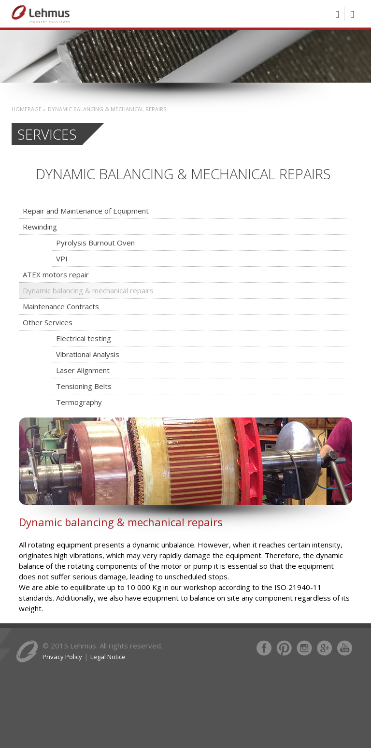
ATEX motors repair (56, 274)
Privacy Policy (62, 656)
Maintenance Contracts (61, 306)
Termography (79, 402)
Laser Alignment (83, 370)
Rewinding (40, 226)
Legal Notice (108, 656)
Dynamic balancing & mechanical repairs (88, 290)
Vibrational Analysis (87, 354)
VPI (62, 258)
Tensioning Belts (84, 386)
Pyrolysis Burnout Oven (95, 242)
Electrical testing (83, 338)
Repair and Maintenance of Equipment (86, 211)
